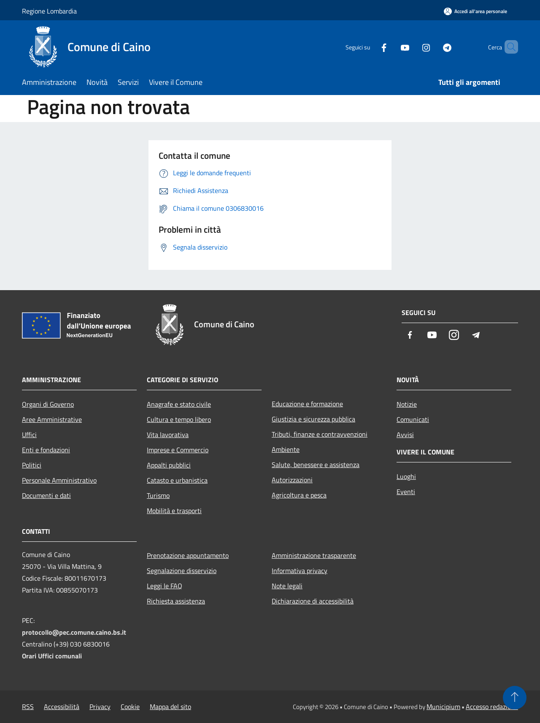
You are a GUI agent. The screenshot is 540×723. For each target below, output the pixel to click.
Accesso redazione (492, 706)
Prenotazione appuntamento (188, 555)
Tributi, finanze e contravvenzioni (319, 434)
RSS (28, 706)
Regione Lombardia (49, 11)
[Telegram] (432, 46)
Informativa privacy (299, 570)
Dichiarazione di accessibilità (313, 601)
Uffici (29, 434)
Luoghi (406, 476)
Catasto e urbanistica (177, 480)
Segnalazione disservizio (181, 570)
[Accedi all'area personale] (475, 11)
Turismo (158, 495)
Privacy (100, 706)
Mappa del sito (170, 706)
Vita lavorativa (168, 434)
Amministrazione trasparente (314, 555)
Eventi (406, 492)
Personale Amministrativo (59, 480)
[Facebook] (369, 46)
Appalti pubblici (169, 465)
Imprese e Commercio (177, 450)
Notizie (407, 404)
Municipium (443, 706)
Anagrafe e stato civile (179, 404)
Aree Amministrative (52, 419)
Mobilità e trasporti (174, 511)
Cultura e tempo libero (179, 419)
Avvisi (405, 434)
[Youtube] (390, 46)
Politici (31, 465)
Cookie (130, 706)
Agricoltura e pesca (299, 495)
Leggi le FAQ (164, 586)
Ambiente (286, 449)
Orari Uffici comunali (52, 656)
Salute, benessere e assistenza (315, 464)
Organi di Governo (48, 404)
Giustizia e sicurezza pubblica (313, 419)
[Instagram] (411, 46)
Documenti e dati (46, 495)
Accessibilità (61, 706)
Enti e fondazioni (46, 450)
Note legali (287, 586)
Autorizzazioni (292, 480)
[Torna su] (514, 697)
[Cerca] (508, 47)
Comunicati (413, 419)
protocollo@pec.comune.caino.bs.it (74, 632)
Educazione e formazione (307, 404)
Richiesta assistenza (176, 601)
